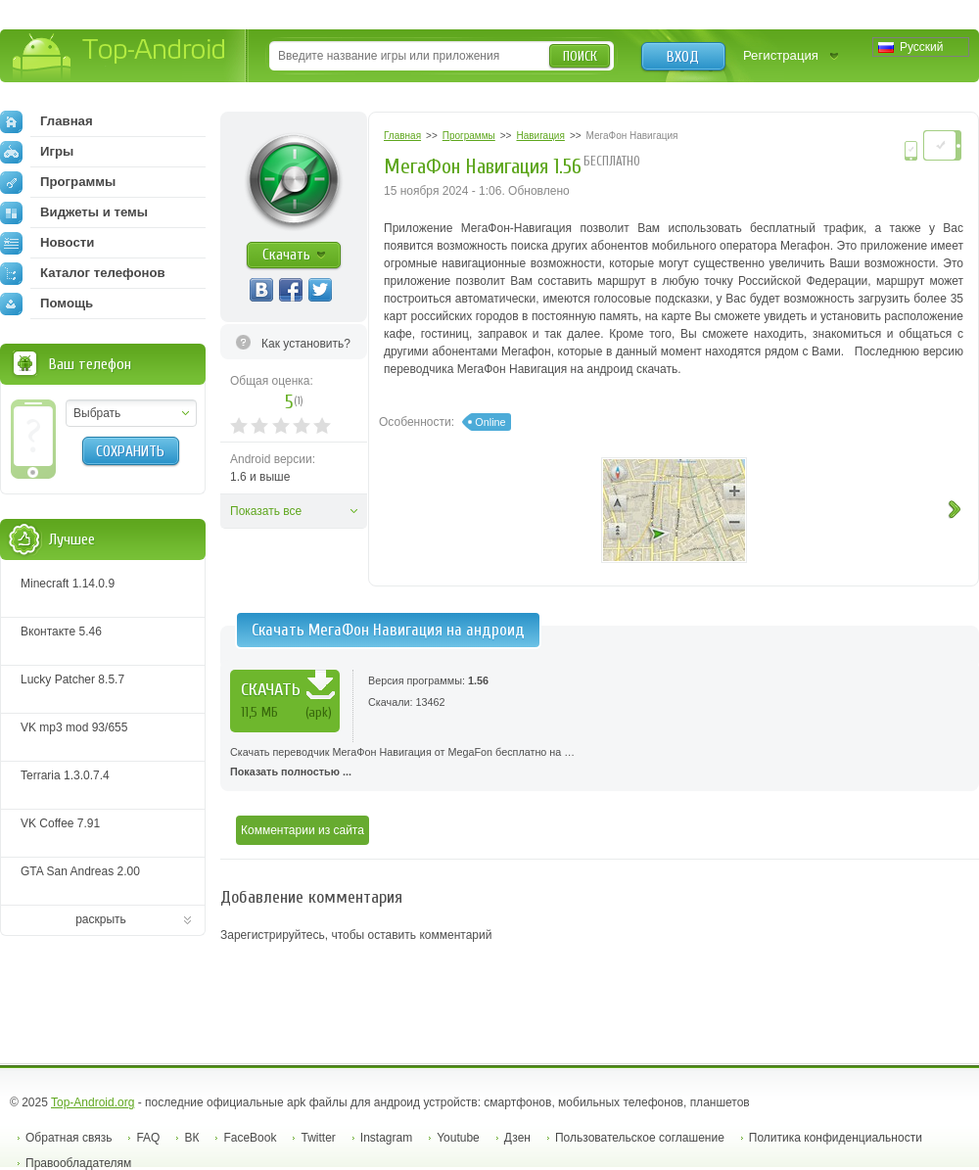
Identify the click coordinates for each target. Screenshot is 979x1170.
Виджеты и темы (74, 212)
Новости (47, 242)
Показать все (266, 511)
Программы (58, 182)
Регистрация (780, 55)
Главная (46, 121)
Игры (36, 151)
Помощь (46, 303)
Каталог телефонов (82, 273)
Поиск (580, 56)
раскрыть (100, 919)
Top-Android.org (92, 1102)
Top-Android (120, 57)
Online (490, 422)
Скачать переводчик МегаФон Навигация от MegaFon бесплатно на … (599, 763)
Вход (683, 57)
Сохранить (130, 451)
